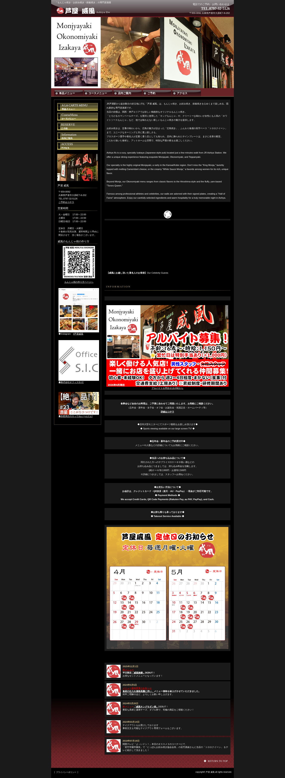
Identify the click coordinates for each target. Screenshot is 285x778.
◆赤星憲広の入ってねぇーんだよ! (75, 416)
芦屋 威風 (85, 10)
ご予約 (77, 126)
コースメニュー (77, 117)
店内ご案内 (77, 136)
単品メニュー (77, 107)
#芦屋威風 (78, 334)
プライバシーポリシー (66, 772)
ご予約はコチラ (66, 202)
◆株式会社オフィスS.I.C (71, 382)
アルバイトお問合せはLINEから (168, 388)
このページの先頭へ (216, 761)
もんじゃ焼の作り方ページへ (78, 282)
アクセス (77, 146)
